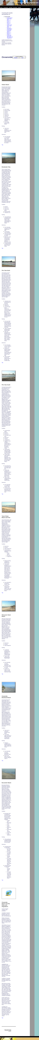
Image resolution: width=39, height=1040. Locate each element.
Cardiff (19, 7)
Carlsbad (10, 7)
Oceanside (5, 7)
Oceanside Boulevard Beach (9, 30)
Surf (22, 57)
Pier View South (9, 23)
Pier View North (9, 21)
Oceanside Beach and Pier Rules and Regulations (10, 36)
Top (2, 144)
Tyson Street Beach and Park (9, 25)
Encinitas (15, 7)
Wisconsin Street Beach (9, 28)
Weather (15, 57)
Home (1, 7)
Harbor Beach (9, 17)
